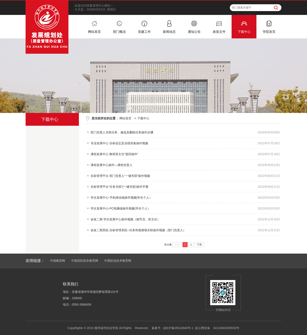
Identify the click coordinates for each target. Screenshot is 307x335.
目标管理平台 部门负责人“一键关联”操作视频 (120, 176)
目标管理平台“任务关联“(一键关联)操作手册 (119, 186)
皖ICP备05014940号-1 (178, 328)
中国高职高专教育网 (84, 260)
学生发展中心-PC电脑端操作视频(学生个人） (121, 208)
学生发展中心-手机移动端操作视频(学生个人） (121, 197)
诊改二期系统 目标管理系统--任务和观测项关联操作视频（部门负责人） (138, 230)
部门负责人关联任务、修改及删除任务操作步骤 (122, 132)
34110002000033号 (226, 328)
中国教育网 (57, 260)
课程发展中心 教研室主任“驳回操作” (114, 154)
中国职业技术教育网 (117, 260)
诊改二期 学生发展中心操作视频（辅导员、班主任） (125, 219)
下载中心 (143, 118)
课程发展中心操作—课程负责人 (111, 165)
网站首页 (125, 118)
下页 (199, 244)
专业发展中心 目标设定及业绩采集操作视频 (119, 143)
